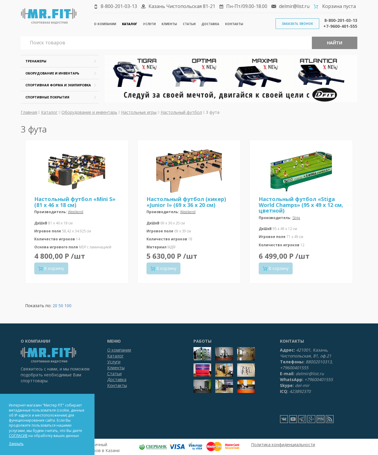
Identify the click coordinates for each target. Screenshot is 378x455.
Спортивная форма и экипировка (58, 85)
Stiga (296, 217)
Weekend (75, 211)
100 (67, 305)
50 (60, 305)
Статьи (189, 24)
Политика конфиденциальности (283, 444)
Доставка (210, 24)
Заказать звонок (297, 24)
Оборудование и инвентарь (52, 73)
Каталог (129, 24)
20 (55, 305)
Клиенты (169, 24)
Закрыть (16, 443)
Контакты (234, 24)
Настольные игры (139, 112)
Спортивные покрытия (47, 97)
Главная (29, 112)
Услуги (149, 24)
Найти (334, 43)
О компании (105, 24)
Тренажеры (35, 61)
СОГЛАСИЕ (18, 435)
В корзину (51, 268)
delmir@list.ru (294, 6)
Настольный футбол (181, 112)
